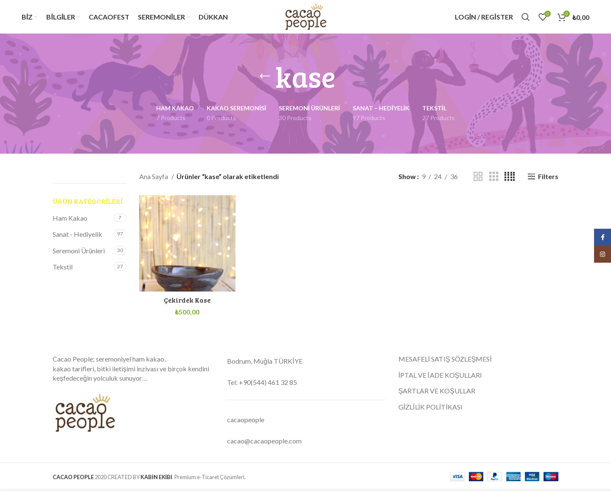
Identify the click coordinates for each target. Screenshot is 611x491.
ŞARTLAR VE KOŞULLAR (436, 392)
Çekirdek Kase (186, 301)
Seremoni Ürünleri (79, 253)
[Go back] (264, 78)
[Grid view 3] (494, 179)
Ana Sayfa (154, 179)
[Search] (525, 18)
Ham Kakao (70, 220)
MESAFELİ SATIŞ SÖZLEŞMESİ (445, 360)
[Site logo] (305, 17)
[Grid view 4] (509, 179)
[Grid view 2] (478, 179)
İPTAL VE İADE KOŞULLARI (440, 376)
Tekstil (63, 269)
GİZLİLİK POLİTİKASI (430, 408)
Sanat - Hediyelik (77, 237)
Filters (548, 179)
